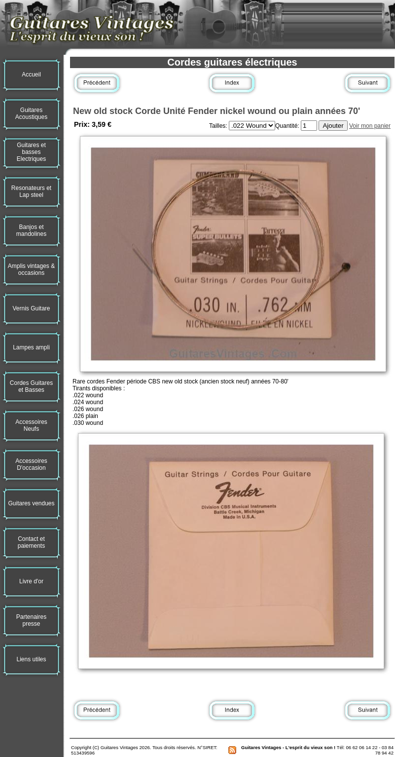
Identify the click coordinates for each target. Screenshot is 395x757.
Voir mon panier (370, 125)
